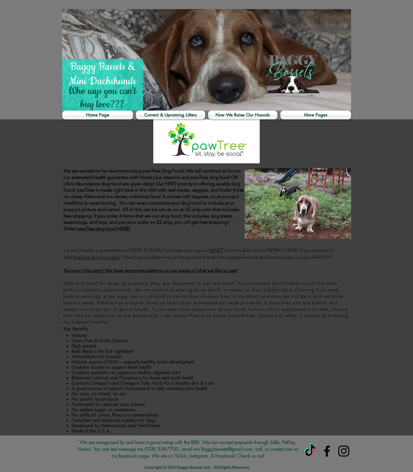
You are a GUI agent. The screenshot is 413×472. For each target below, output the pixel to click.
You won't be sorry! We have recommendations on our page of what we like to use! (150, 270)
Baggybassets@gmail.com (226, 449)
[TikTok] (310, 451)
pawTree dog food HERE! (104, 228)
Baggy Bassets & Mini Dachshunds (102, 74)
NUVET (216, 250)
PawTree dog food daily (96, 257)
